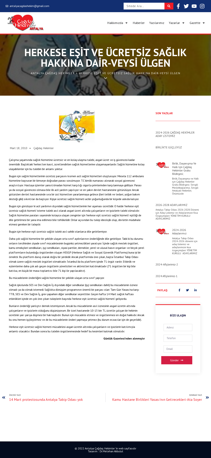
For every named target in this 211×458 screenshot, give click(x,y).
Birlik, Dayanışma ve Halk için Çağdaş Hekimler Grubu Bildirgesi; (184, 169)
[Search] (168, 6)
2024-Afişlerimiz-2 (167, 264)
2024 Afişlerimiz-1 (166, 276)
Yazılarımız (156, 23)
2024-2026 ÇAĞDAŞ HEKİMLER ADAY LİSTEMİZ (175, 134)
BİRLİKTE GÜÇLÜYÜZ (169, 147)
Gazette (197, 22)
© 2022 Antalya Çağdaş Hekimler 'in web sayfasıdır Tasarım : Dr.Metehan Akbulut (105, 450)
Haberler (139, 23)
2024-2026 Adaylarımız (179, 231)
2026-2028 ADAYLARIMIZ (171, 205)
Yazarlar (177, 22)
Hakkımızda (117, 22)
